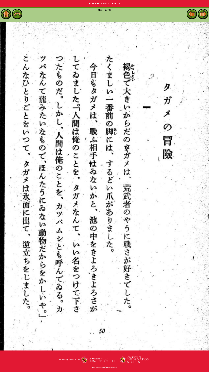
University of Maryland (104, 3)
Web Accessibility (98, 367)
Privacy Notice (111, 367)
